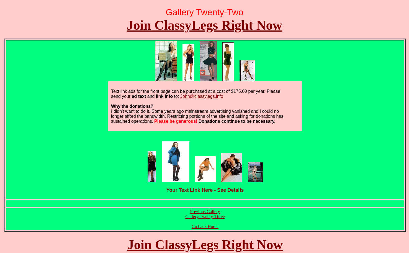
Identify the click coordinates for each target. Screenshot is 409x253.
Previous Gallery (205, 211)
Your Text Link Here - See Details (205, 190)
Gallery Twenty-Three (205, 216)
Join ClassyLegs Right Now (204, 25)
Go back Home (205, 226)
